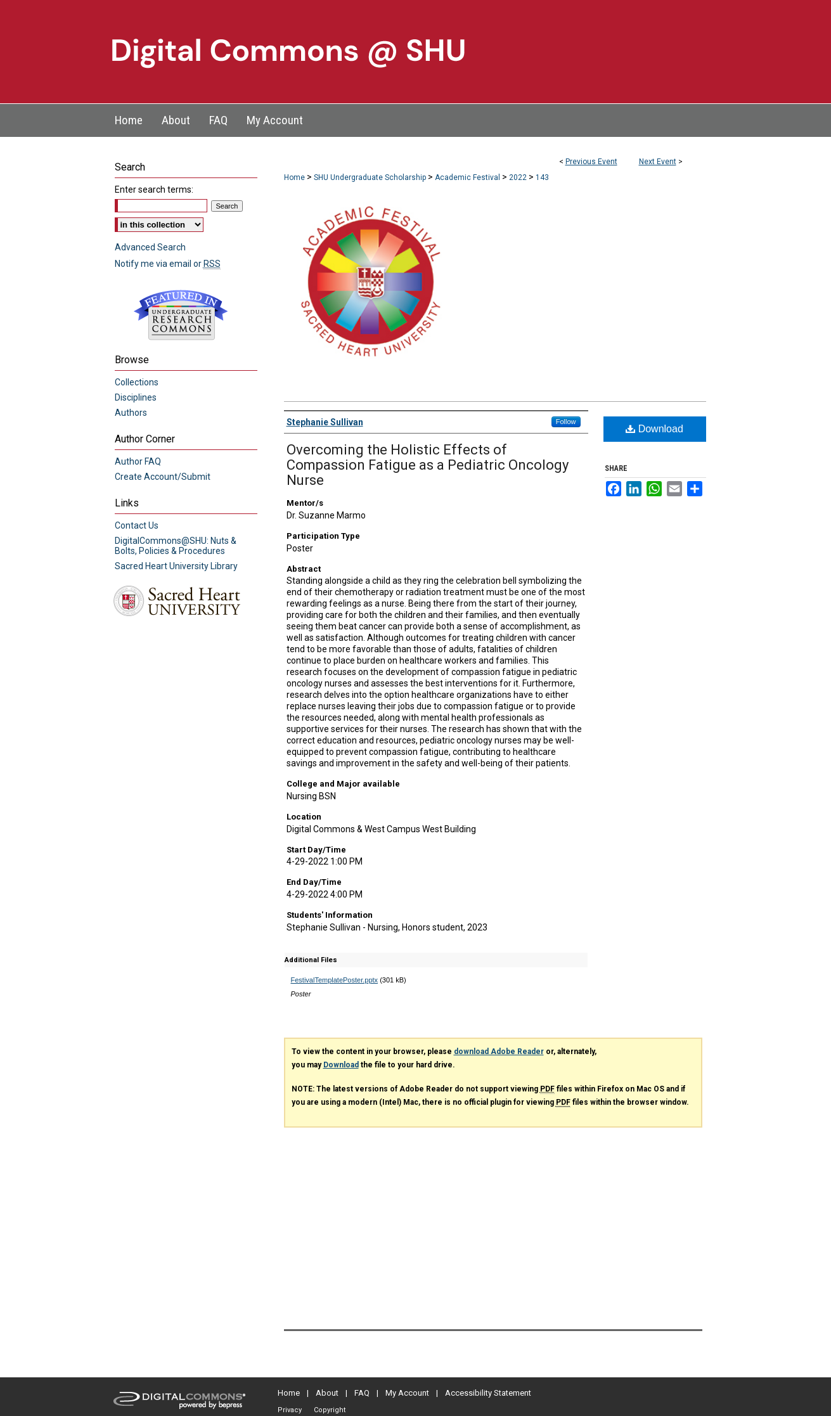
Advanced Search (150, 247)
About (327, 1393)
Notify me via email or (168, 264)
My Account (407, 1393)
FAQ (362, 1393)
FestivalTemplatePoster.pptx (334, 980)
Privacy (290, 1410)
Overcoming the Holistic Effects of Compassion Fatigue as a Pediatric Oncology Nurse (428, 465)
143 (542, 177)
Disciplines (136, 397)
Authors (131, 413)
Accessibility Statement (488, 1393)
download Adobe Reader (499, 1051)
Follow (566, 421)
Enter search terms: (154, 189)
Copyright (329, 1410)
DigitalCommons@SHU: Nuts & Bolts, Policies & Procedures (175, 546)
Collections (136, 382)
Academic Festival (468, 177)
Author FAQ (138, 461)
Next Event (657, 161)
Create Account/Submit (162, 477)
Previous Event (591, 161)
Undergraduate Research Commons (181, 315)
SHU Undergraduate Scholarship (371, 177)
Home (294, 177)
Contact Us (136, 525)
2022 (519, 177)
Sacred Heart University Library (176, 566)
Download (654, 428)
